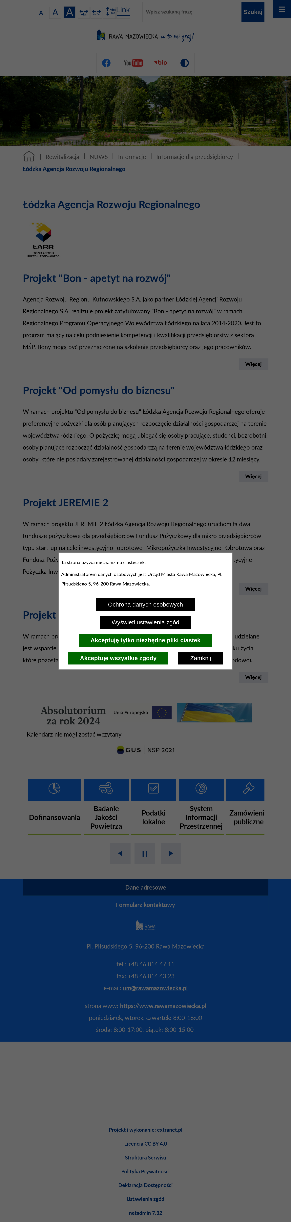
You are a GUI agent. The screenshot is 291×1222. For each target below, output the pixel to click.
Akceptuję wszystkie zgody (118, 658)
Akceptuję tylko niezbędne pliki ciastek (145, 640)
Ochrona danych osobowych (145, 604)
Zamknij (200, 658)
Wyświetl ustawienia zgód (145, 622)
